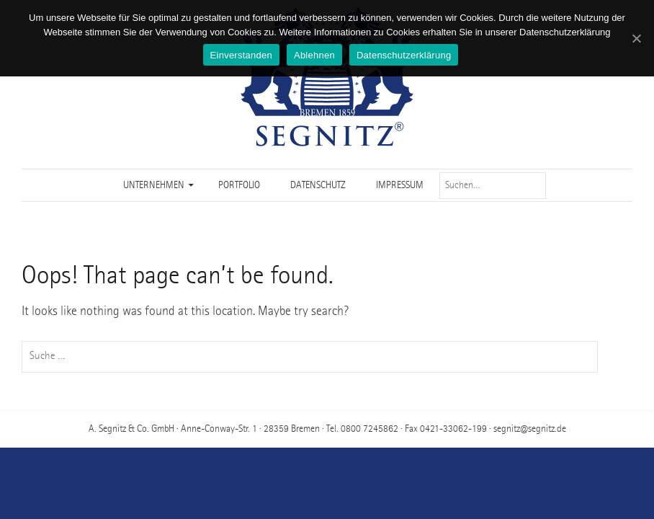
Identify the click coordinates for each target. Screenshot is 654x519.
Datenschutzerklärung (404, 55)
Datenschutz (318, 185)
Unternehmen (153, 185)
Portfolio (239, 185)
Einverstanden (241, 55)
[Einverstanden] (636, 38)
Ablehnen (314, 55)
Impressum (400, 185)
